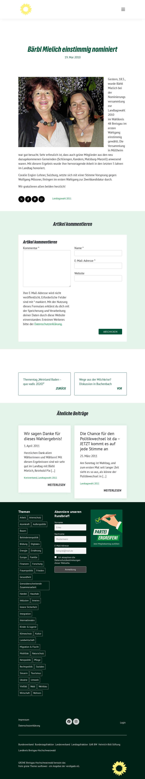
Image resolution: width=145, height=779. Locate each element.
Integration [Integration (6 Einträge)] (25, 608)
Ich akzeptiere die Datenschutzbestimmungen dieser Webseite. (67, 555)
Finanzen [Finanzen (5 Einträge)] (24, 558)
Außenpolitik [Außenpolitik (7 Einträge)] (39, 519)
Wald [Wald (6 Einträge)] (32, 681)
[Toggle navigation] (123, 22)
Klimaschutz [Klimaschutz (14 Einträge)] (26, 628)
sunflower (42, 761)
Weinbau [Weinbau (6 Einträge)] (43, 681)
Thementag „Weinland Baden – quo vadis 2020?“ (44, 379)
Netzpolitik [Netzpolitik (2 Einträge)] (25, 655)
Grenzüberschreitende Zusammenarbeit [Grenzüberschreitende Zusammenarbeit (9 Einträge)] (31, 580)
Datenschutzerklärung (48, 319)
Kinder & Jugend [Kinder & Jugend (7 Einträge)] (28, 622)
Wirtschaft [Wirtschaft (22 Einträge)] (25, 688)
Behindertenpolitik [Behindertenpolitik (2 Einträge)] (29, 532)
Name (79, 243)
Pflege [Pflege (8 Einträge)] (37, 655)
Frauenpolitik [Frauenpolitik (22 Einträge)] (26, 565)
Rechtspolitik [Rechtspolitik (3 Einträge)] (26, 661)
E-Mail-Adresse (84, 256)
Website (79, 268)
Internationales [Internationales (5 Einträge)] (27, 615)
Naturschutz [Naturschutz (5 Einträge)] (38, 648)
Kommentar (31, 243)
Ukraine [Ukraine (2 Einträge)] (23, 675)
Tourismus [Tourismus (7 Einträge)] (36, 668)
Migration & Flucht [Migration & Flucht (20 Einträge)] (29, 641)
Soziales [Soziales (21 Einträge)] (40, 661)
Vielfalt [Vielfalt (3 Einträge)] (23, 681)
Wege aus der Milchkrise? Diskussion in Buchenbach (100, 379)
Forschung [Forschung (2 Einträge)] (37, 558)
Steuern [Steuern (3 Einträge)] (24, 668)
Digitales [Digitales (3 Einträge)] (35, 539)
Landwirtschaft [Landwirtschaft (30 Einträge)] (27, 635)
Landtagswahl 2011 (61, 193)
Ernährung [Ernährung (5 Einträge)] (36, 545)
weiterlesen (56, 480)
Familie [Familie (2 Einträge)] (33, 552)
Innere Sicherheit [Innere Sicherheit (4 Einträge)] (28, 602)
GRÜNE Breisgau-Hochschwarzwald (59, 6)
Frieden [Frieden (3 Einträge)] (40, 565)
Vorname (59, 517)
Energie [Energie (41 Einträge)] (23, 545)
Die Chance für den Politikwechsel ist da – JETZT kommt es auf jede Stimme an (100, 436)
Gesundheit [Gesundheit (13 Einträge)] (25, 572)
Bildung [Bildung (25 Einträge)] (23, 539)
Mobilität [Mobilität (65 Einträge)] (24, 648)
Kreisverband (30, 472)
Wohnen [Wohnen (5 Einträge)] (37, 688)
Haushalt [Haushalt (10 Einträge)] (34, 588)
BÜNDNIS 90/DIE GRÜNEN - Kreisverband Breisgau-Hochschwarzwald (77, 11)
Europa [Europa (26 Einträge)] (23, 552)
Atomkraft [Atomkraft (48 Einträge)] (25, 519)
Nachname (59, 529)
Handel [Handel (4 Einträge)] (23, 588)
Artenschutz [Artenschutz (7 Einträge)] (35, 512)
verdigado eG (72, 761)
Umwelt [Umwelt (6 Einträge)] (35, 675)
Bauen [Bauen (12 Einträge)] (23, 525)
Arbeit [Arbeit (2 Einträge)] (23, 512)
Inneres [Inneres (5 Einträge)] (35, 595)
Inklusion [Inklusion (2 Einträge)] (24, 595)
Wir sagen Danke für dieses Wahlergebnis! (43, 431)
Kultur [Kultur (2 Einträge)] (38, 628)
